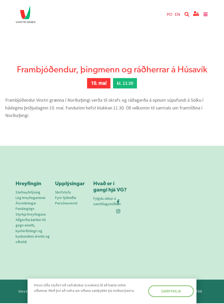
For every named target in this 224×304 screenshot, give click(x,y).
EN (177, 14)
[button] (187, 14)
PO (169, 14)
